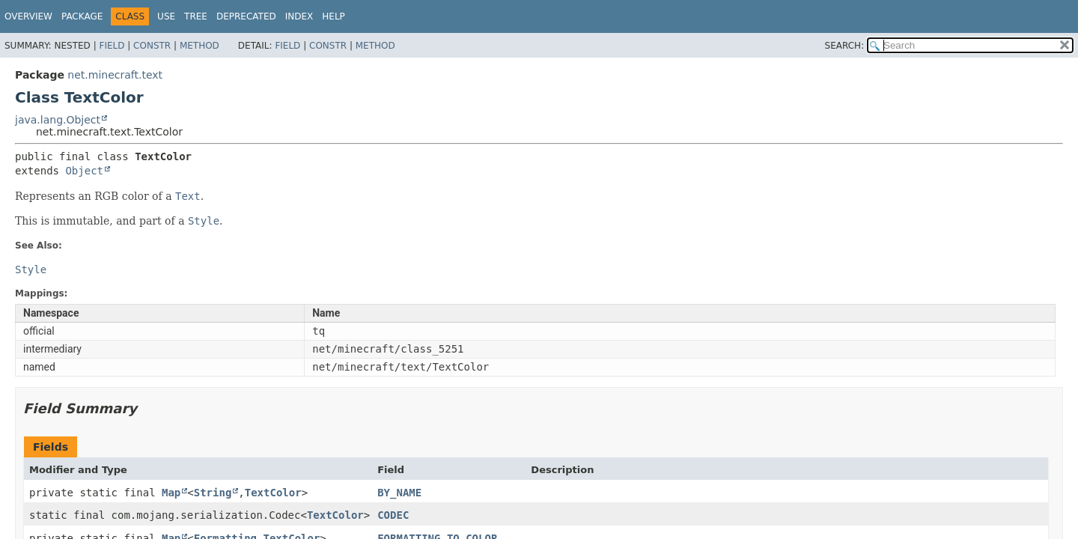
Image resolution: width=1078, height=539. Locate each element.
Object (84, 171)
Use (166, 16)
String (213, 493)
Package (82, 16)
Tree (195, 16)
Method (199, 45)
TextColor (273, 493)
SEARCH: (845, 45)
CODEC (393, 515)
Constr (152, 45)
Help (333, 16)
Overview (28, 16)
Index (299, 16)
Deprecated (246, 16)
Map (171, 493)
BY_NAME (399, 493)
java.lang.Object (57, 120)
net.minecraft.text (114, 75)
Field (111, 45)
